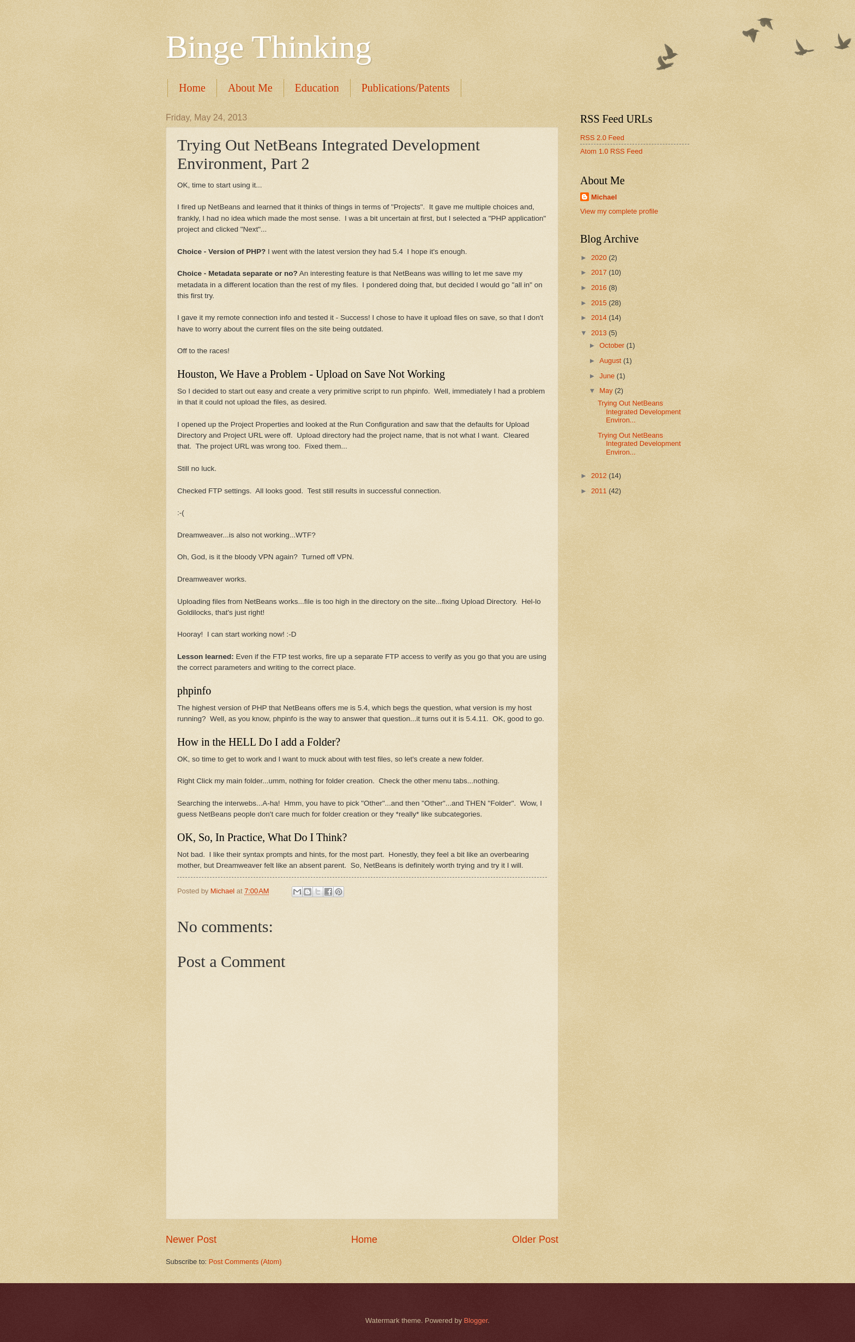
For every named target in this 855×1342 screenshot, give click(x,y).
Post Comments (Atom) (245, 1262)
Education (317, 88)
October (612, 345)
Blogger (476, 1320)
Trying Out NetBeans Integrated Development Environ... (639, 411)
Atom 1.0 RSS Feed (611, 151)
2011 (600, 491)
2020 (600, 257)
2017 (600, 272)
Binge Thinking (268, 47)
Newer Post (191, 1239)
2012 (600, 475)
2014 (600, 317)
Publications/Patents (406, 88)
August (611, 360)
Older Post (535, 1239)
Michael (604, 197)
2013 (600, 333)
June (608, 376)
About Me (250, 88)
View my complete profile (619, 211)
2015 (600, 303)
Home (192, 88)
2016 (600, 287)
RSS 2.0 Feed (602, 138)
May (607, 390)
